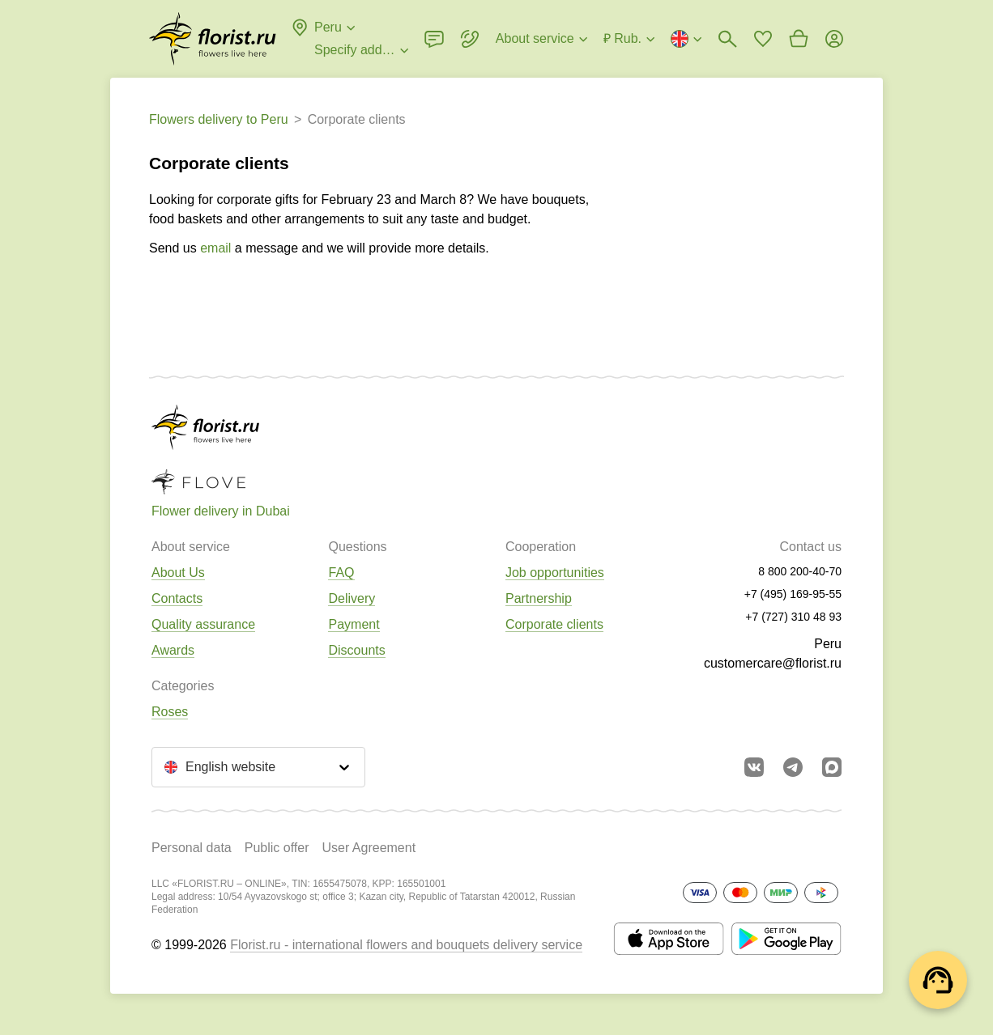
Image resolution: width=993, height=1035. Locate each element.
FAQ (341, 572)
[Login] (834, 39)
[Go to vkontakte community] (754, 767)
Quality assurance (203, 624)
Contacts (176, 598)
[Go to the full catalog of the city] (212, 39)
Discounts (356, 650)
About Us (178, 572)
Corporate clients (554, 624)
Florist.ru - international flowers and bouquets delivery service (406, 945)
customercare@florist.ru (773, 663)
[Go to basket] (798, 39)
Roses (169, 712)
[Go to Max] (832, 767)
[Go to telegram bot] (793, 767)
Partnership (538, 598)
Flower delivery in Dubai (220, 511)
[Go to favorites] (763, 39)
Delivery (351, 598)
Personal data (191, 848)
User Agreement (369, 848)
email (215, 248)
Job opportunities (554, 572)
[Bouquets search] (727, 39)
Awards (172, 650)
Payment (353, 624)
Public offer (277, 848)
